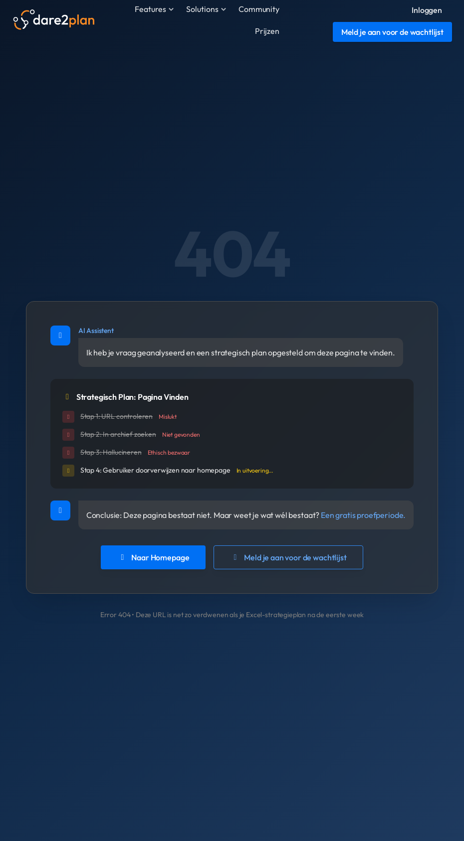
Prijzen (267, 31)
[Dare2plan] (53, 20)
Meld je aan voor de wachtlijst (288, 557)
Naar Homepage (153, 557)
